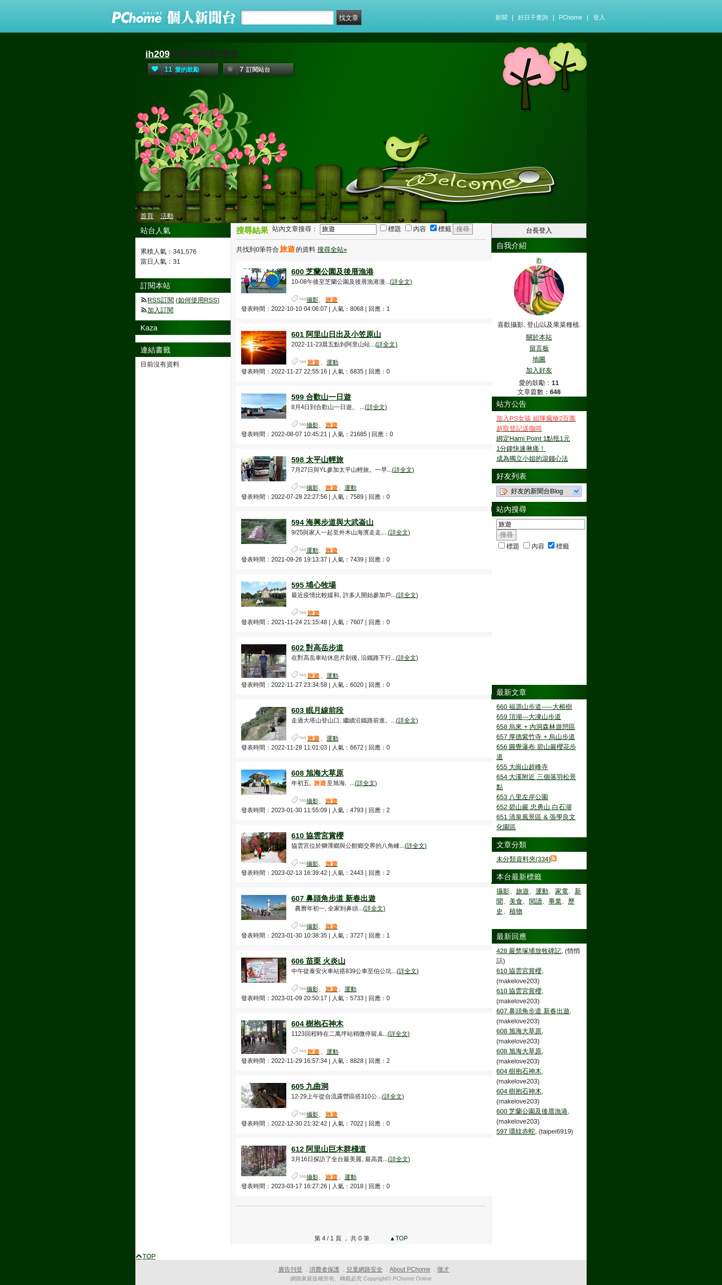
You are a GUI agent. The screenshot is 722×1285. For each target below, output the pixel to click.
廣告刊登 (290, 1269)
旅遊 (522, 891)
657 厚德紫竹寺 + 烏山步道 (535, 737)
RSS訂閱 (160, 300)
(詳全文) (401, 281)
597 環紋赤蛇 (515, 1131)
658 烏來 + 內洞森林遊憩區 (535, 726)
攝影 (312, 299)
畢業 (555, 901)
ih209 (157, 54)
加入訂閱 (160, 310)
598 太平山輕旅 (317, 459)
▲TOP (398, 1238)
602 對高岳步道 (317, 647)
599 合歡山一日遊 (321, 397)
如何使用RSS (198, 300)
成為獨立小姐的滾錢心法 (532, 458)
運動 (332, 362)
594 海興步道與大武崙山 (332, 522)
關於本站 (539, 337)
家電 (561, 891)
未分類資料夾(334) (523, 859)
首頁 (146, 216)
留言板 (539, 348)
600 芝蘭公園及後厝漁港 (332, 271)
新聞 (501, 17)
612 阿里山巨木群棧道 (328, 1149)
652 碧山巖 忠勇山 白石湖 (534, 807)
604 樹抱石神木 (317, 1023)
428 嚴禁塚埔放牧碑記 (528, 951)
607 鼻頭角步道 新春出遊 (333, 898)
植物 (515, 911)
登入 (599, 17)
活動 (166, 216)
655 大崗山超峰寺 (522, 767)
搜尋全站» (332, 249)
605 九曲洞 (309, 1086)
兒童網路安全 (364, 1269)
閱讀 (535, 901)
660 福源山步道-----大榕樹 (534, 706)
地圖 (539, 359)
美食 (515, 901)
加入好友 (539, 370)
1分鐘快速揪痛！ (521, 448)
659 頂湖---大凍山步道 (528, 716)
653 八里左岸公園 (522, 797)
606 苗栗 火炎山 (318, 961)
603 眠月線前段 (317, 710)
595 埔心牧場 (313, 585)
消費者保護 (324, 1269)
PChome (570, 17)
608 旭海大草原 (317, 773)
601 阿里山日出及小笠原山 (336, 334)
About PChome (410, 1269)
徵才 (443, 1269)
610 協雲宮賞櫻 (317, 835)
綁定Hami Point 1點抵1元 (533, 438)
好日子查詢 (533, 17)
